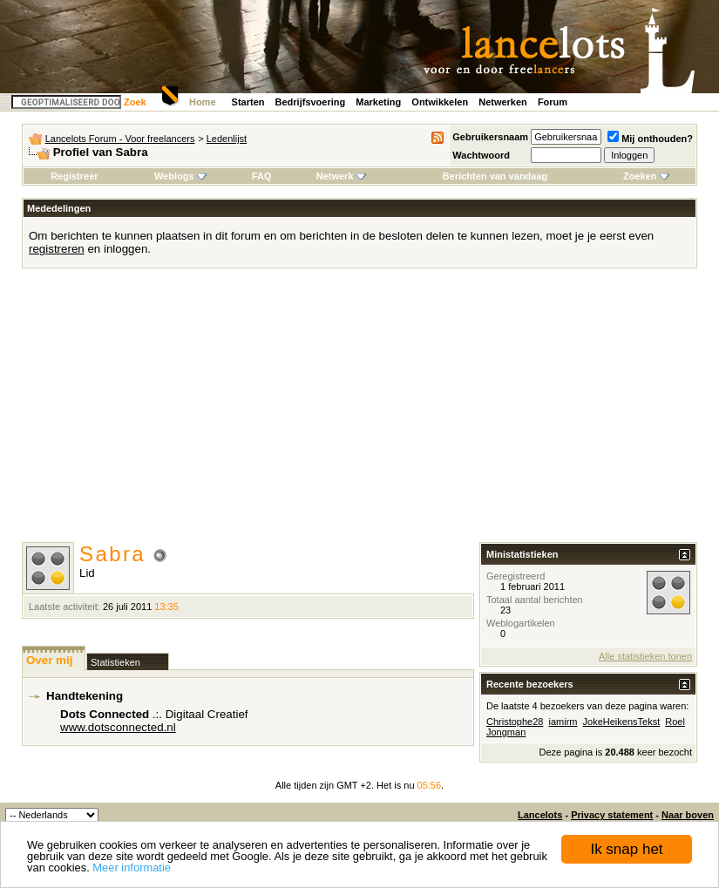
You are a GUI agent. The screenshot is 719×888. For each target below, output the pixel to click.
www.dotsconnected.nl (118, 727)
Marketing (378, 102)
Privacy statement (612, 815)
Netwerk (341, 176)
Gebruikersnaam (490, 137)
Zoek (135, 102)
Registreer (74, 176)
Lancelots (540, 815)
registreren (57, 248)
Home (202, 102)
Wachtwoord (481, 155)
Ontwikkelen (439, 102)
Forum (552, 102)
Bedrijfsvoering (310, 102)
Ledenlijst (227, 138)
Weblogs (180, 176)
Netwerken (502, 102)
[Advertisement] (360, 411)
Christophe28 (514, 721)
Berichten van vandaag (495, 176)
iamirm (563, 721)
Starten (248, 102)
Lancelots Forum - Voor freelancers (120, 138)
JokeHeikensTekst (622, 721)
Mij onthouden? (650, 138)
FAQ (262, 176)
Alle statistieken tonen (645, 656)
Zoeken (646, 176)
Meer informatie (131, 867)
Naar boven (687, 815)
